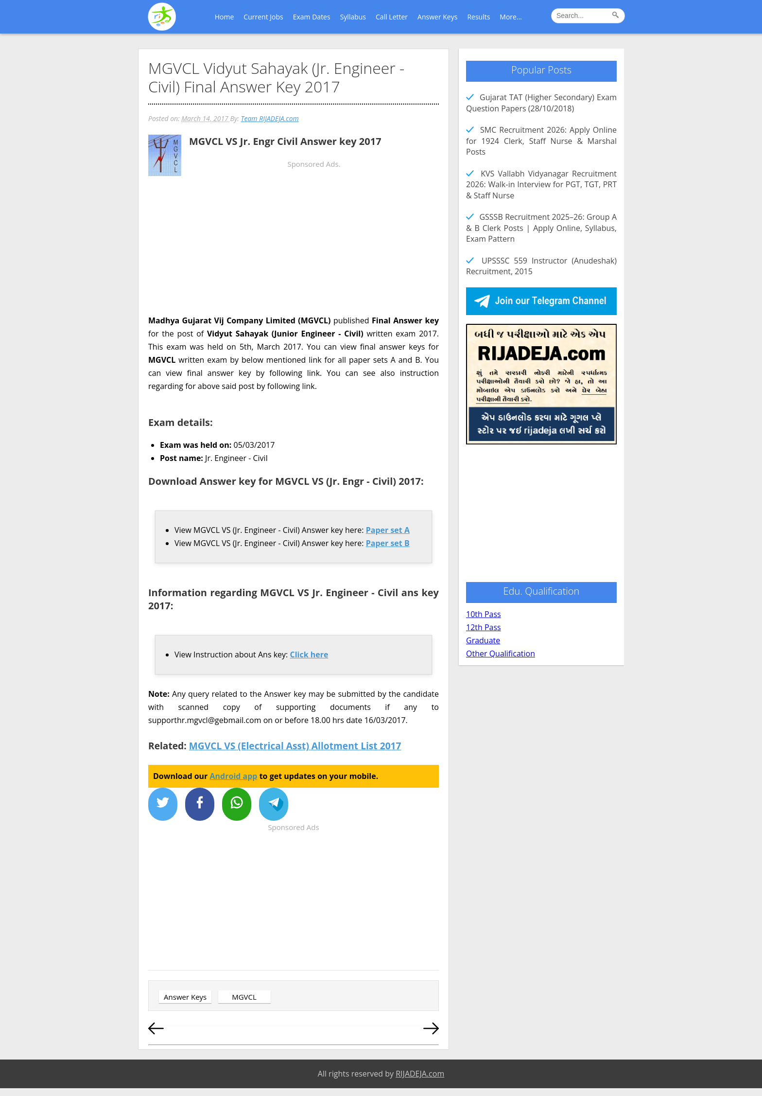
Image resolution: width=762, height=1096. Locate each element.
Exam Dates (311, 16)
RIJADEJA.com (420, 1073)
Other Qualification (500, 653)
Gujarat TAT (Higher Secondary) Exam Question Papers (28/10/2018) (541, 102)
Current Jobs (263, 16)
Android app (234, 776)
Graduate (483, 640)
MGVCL (244, 997)
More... (511, 16)
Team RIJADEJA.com (269, 118)
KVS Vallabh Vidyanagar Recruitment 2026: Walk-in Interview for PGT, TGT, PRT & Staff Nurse (541, 184)
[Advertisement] (293, 256)
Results (478, 16)
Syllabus (353, 16)
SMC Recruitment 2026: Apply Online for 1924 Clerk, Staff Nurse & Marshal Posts (541, 140)
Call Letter (392, 16)
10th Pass (483, 614)
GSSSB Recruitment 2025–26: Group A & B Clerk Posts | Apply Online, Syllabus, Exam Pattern (541, 228)
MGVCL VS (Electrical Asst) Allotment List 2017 (295, 745)
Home (224, 16)
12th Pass (483, 627)
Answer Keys (437, 16)
